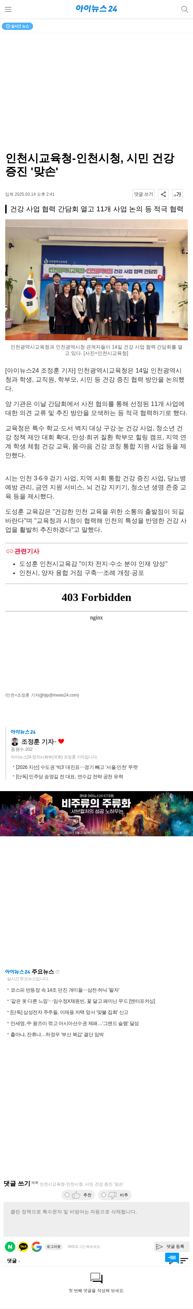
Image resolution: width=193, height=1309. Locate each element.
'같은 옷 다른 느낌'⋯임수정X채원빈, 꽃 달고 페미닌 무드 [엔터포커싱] (82, 1001)
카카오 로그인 (23, 1247)
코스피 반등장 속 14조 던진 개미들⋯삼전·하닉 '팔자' (64, 990)
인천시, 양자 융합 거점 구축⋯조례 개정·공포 (81, 572)
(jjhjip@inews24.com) (59, 695)
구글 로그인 (36, 1247)
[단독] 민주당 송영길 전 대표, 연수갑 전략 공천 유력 (69, 776)
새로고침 (57, 972)
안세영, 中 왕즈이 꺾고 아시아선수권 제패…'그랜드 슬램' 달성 (74, 1023)
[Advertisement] (96, 902)
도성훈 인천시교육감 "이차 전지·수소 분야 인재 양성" (93, 563)
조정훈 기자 (37, 741)
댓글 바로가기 (172, 1258)
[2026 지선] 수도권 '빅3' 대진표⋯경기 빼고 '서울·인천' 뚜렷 (77, 767)
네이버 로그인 (10, 1247)
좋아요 (61, 742)
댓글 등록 (175, 1246)
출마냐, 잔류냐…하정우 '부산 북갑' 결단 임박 (57, 1034)
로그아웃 (54, 1247)
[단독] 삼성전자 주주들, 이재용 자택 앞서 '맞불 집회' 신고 (69, 1012)
